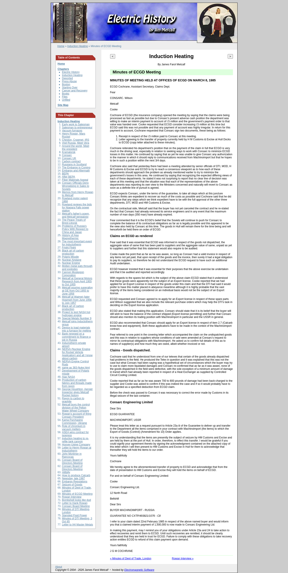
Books (65, 93)
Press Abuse (69, 81)
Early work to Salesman (76, 124)
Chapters (63, 69)
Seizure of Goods (72, 484)
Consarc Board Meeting (76, 506)
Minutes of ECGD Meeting (77, 493)
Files (65, 96)
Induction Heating (77, 46)
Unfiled (66, 99)
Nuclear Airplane (71, 259)
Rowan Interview (72, 496)
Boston (66, 84)
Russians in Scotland (74, 164)
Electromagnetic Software (139, 569)
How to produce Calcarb (76, 475)
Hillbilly (66, 472)
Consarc (67, 155)
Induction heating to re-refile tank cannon (75, 440)
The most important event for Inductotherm (77, 243)
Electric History (71, 72)
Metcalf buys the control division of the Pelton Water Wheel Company (76, 407)
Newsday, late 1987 (73, 478)
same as (67, 367)
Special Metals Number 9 (76, 318)
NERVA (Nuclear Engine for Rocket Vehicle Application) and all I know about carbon (77, 354)
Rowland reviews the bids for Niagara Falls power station (77, 207)
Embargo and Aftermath (76, 170)
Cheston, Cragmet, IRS (75, 139)
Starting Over (70, 87)
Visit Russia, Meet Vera (75, 142)
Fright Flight (69, 247)
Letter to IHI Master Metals (77, 524)
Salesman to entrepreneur (77, 127)
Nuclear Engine (71, 263)
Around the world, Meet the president (75, 147)
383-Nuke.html (81, 367)
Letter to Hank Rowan (75, 503)
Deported (67, 78)
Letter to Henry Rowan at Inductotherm (76, 449)
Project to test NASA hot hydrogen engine (76, 314)
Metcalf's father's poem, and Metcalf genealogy (76, 215)
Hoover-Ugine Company (76, 444)
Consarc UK (69, 158)
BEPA (65, 173)
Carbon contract (71, 161)
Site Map (63, 105)
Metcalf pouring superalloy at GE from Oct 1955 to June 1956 (77, 290)
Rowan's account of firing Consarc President (76, 415)
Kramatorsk (68, 152)
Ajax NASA (68, 376)
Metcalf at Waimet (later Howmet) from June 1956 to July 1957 (77, 300)
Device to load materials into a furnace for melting (76, 329)
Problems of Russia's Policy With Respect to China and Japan (75, 229)
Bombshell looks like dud (76, 500)
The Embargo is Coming (76, 167)
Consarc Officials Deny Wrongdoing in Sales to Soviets (75, 186)
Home (60, 46)
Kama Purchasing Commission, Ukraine (74, 421)
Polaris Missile (70, 256)
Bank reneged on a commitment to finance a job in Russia (76, 336)
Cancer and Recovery (75, 90)
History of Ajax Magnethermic (70, 237)
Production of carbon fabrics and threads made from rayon (77, 383)
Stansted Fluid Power (74, 515)
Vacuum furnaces (72, 130)
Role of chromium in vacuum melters (74, 428)
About (58, 566)
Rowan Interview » (183, 558)
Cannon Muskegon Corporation (73, 274)
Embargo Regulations (74, 481)
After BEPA (68, 176)
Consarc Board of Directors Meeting (72, 461)
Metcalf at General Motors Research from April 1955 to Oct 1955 (77, 281)
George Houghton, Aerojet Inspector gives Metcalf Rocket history (77, 392)
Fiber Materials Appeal (75, 179)
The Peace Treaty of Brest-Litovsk (74, 221)
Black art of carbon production (73, 252)
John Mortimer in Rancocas (72, 455)
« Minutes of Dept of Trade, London (130, 558)
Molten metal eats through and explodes (77, 268)
